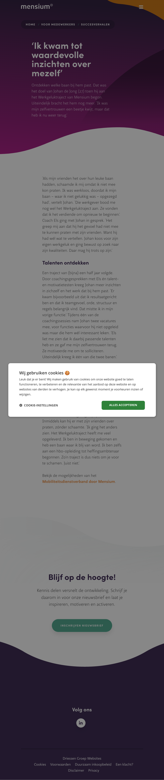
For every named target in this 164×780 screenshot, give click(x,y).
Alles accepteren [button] (123, 405)
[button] (38, 405)
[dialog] (82, 390)
